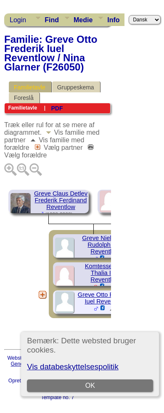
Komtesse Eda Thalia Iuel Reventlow (105, 273)
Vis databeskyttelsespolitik (72, 366)
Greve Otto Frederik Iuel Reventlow (105, 298)
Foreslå (24, 97)
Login (18, 20)
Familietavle (29, 87)
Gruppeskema (75, 87)
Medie (83, 20)
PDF (57, 108)
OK (90, 385)
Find (52, 20)
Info (113, 20)
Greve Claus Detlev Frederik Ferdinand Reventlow (60, 200)
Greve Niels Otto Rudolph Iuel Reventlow (104, 245)
